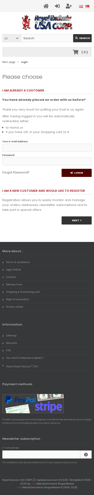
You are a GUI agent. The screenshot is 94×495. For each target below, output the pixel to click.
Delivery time (12, 284)
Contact (9, 277)
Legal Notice (11, 269)
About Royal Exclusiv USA (20, 366)
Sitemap (9, 335)
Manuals (9, 343)
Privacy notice (12, 307)
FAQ (6, 350)
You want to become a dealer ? (23, 358)
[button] (11, 38)
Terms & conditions (16, 262)
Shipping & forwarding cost (21, 292)
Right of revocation (15, 299)
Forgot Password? (15, 172)
